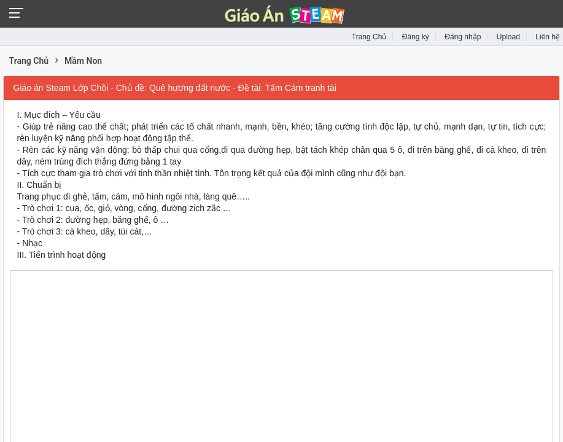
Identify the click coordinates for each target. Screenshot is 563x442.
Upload (508, 37)
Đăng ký (415, 37)
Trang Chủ (369, 37)
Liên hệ (547, 37)
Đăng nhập (463, 37)
